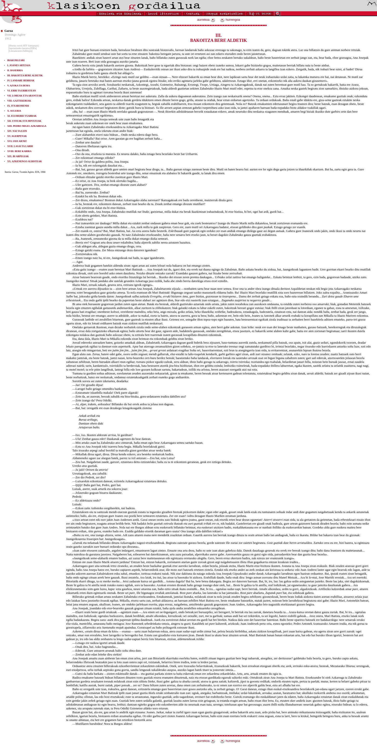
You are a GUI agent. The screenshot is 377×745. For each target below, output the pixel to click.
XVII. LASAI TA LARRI (20, 146)
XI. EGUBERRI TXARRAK (22, 116)
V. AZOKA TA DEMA (18, 85)
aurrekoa (206, 19)
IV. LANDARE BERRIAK (20, 80)
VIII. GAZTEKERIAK (19, 100)
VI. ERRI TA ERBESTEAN (21, 90)
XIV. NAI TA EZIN (17, 131)
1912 (8, 38)
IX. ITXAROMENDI (18, 105)
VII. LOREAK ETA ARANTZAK (24, 95)
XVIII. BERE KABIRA (19, 151)
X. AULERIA (14, 110)
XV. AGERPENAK (17, 136)
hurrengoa (230, 19)
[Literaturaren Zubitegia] (20, 51)
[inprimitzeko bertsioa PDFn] (22, 48)
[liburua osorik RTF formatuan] (23, 45)
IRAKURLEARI (16, 60)
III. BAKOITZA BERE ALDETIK (25, 75)
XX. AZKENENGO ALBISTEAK (24, 161)
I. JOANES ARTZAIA (18, 65)
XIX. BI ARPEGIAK (18, 156)
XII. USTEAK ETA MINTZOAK (24, 121)
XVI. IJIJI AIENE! (17, 141)
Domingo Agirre (15, 34)
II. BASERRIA (15, 70)
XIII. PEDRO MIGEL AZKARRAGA (26, 126)
